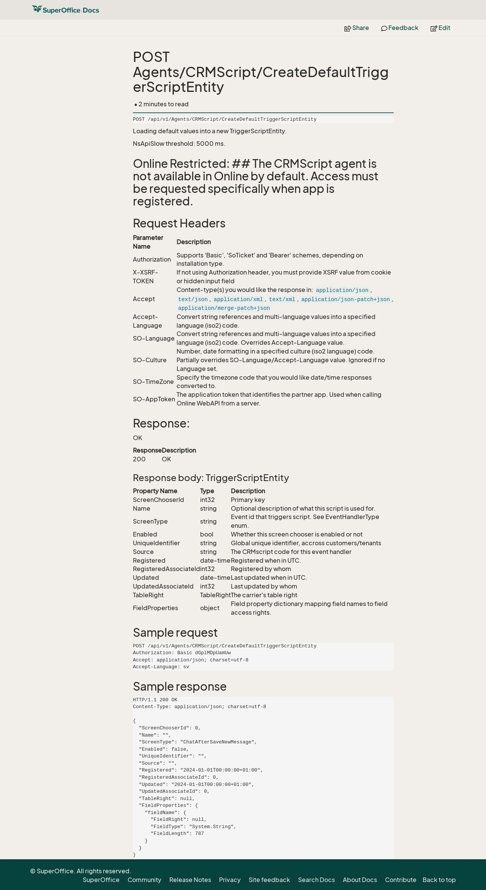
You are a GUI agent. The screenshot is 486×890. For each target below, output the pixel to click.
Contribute (401, 880)
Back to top (439, 880)
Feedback (399, 28)
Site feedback (269, 880)
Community (144, 880)
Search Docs (316, 880)
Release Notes (190, 880)
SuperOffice (101, 880)
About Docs (360, 880)
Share (356, 28)
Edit (440, 28)
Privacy (230, 880)
